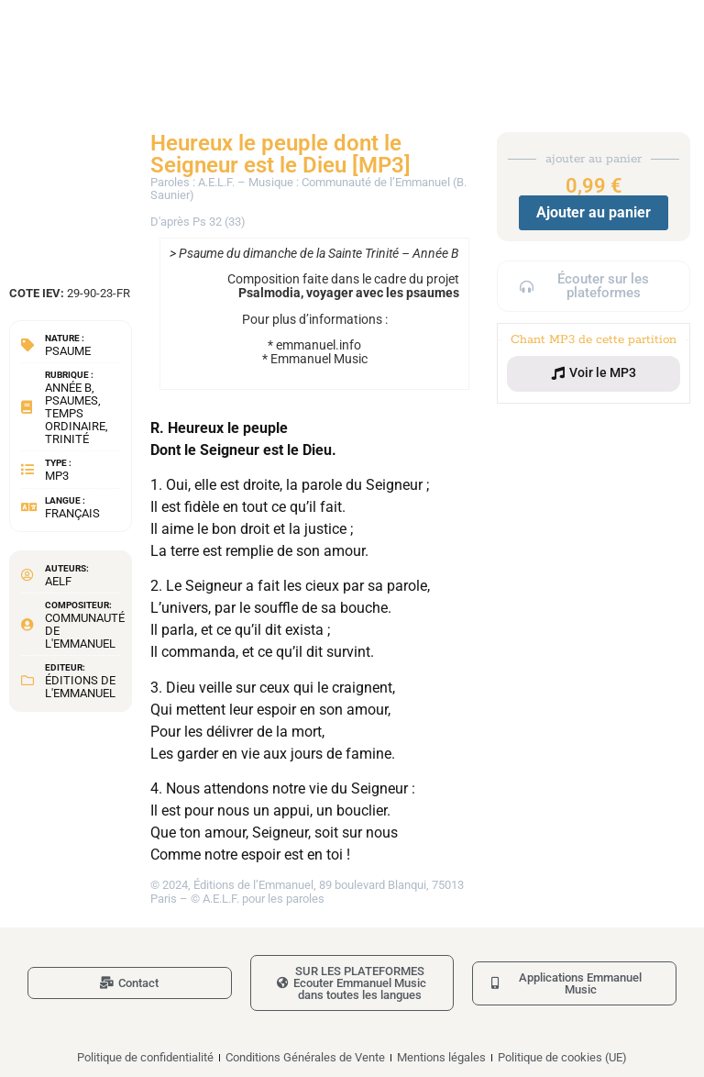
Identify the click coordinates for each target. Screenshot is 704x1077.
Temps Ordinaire (75, 419)
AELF (58, 581)
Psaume (68, 351)
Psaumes (71, 400)
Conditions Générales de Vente (305, 1057)
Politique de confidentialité (145, 1057)
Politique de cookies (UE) (562, 1057)
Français (72, 513)
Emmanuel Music (319, 359)
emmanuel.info (318, 345)
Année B (68, 387)
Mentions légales (441, 1057)
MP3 (57, 476)
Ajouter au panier (593, 212)
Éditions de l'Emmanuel (80, 686)
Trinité (67, 439)
